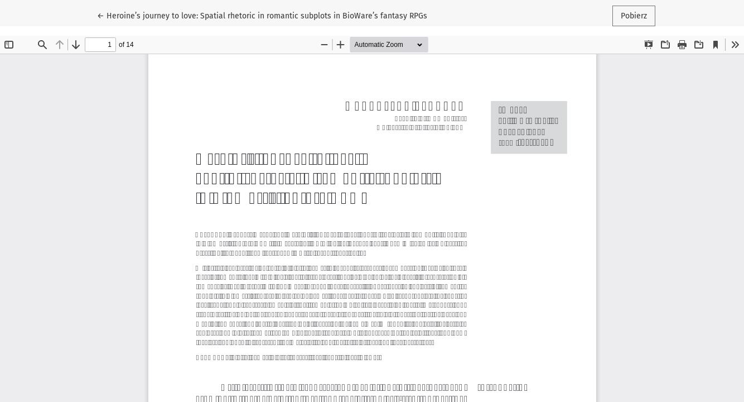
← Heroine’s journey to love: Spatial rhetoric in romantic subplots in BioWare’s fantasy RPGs (262, 15)
